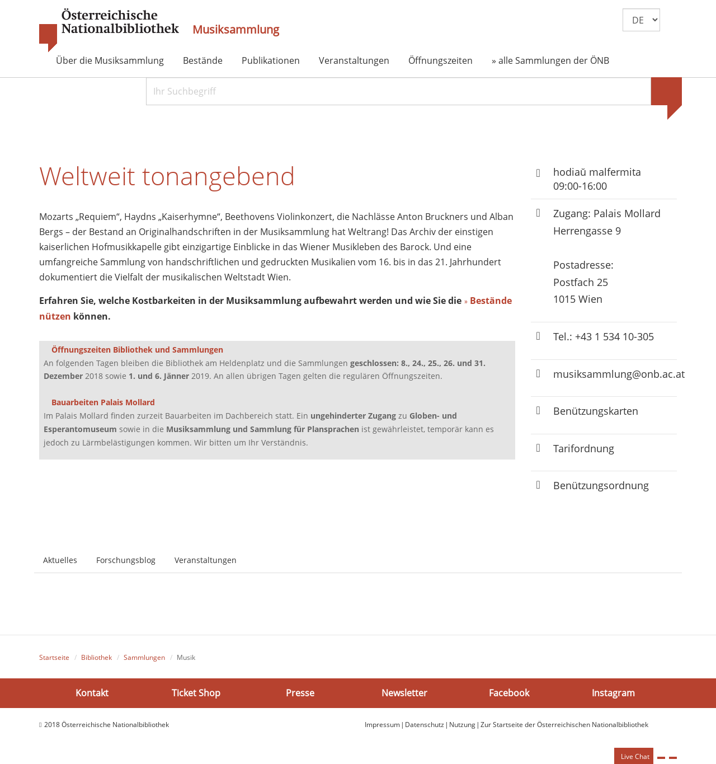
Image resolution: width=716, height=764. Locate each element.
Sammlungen (144, 657)
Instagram (613, 693)
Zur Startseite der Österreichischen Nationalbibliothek (564, 724)
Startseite (54, 657)
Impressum (382, 724)
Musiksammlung (235, 29)
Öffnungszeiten (440, 60)
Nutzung (462, 724)
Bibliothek (96, 657)
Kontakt (92, 693)
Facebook (509, 693)
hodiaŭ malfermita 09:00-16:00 (597, 179)
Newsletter (404, 693)
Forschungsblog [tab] (126, 560)
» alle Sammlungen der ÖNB (550, 60)
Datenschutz (424, 724)
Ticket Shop (196, 693)
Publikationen (271, 60)
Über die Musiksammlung (110, 60)
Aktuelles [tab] (60, 560)
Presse (300, 693)
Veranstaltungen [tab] (206, 560)
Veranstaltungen (354, 60)
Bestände (203, 60)
